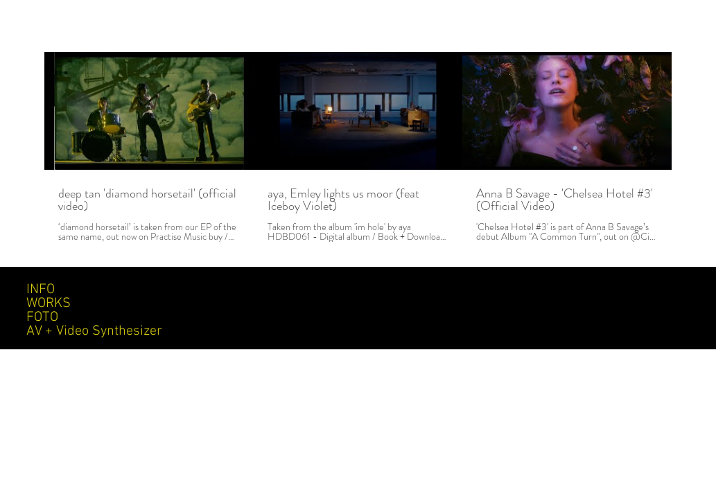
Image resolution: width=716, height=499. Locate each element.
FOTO (42, 317)
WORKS (48, 303)
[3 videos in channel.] (358, 147)
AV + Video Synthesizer (94, 331)
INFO (40, 290)
